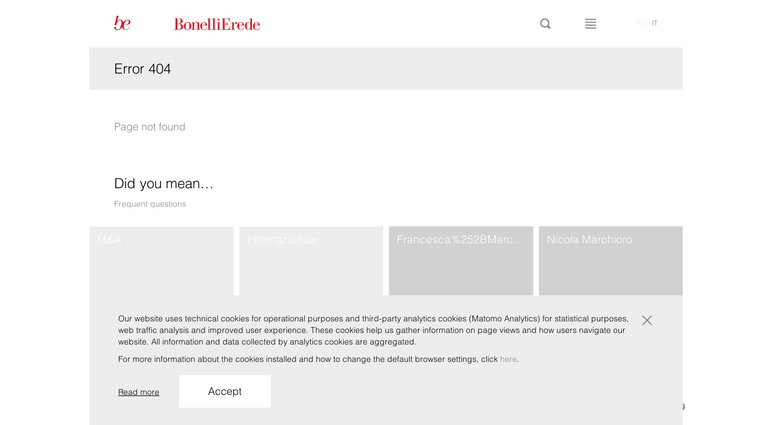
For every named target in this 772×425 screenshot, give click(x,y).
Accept (225, 391)
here (508, 359)
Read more (138, 392)
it (655, 23)
